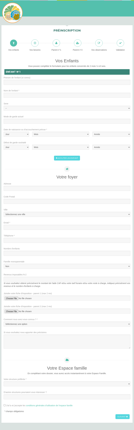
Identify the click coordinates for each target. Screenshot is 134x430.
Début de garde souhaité (15, 142)
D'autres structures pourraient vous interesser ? (25, 392)
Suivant (122, 416)
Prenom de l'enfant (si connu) (17, 77)
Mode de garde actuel (13, 116)
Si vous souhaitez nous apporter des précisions (25, 332)
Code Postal (9, 197)
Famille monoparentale (14, 261)
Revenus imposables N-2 (15, 274)
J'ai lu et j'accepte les (39, 405)
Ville (5, 210)
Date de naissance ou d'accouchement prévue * (25, 129)
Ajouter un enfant (67, 158)
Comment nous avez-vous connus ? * (21, 319)
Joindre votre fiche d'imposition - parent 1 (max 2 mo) (28, 293)
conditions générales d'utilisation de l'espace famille (49, 405)
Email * (7, 222)
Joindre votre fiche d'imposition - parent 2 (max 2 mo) (28, 306)
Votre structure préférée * (15, 379)
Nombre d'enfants (12, 248)
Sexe (6, 103)
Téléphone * (9, 235)
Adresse (7, 184)
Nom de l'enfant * (11, 90)
